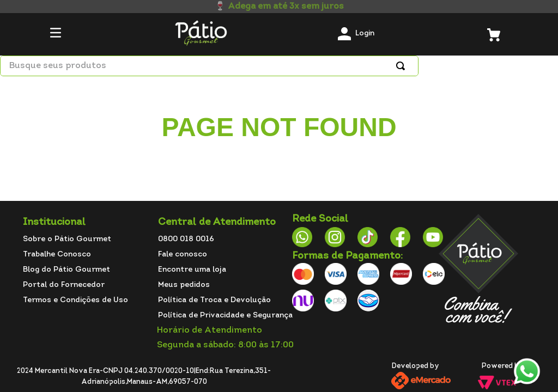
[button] (56, 34)
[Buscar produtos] (402, 66)
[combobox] (209, 66)
